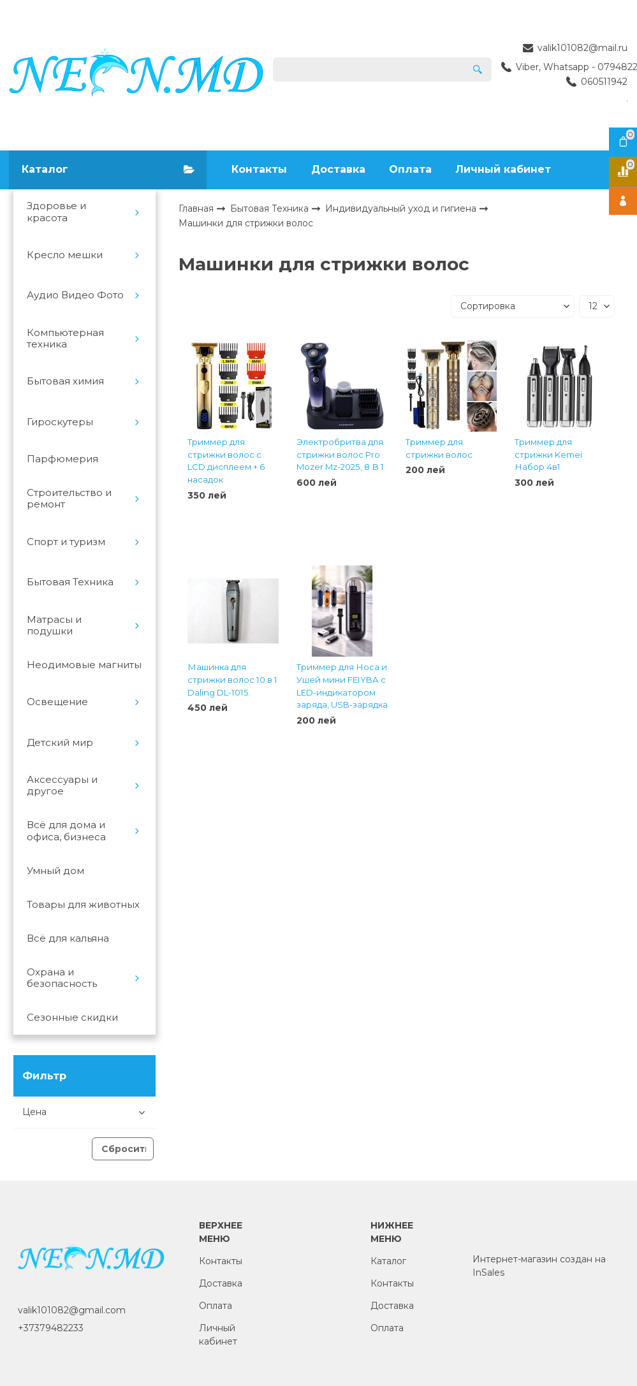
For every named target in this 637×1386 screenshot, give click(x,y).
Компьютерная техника (65, 338)
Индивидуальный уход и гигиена (402, 208)
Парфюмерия (62, 459)
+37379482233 (51, 1328)
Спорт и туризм (66, 542)
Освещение (57, 702)
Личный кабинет (503, 169)
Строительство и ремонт (69, 498)
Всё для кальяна (68, 938)
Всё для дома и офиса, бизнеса (66, 830)
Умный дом (55, 871)
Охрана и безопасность (62, 978)
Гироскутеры (60, 422)
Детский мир (60, 742)
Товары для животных (83, 904)
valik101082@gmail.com (72, 1310)
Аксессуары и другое (62, 785)
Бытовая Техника (70, 582)
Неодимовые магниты (84, 665)
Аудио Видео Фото (75, 295)
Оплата (410, 169)
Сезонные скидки (72, 1017)
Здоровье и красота (56, 211)
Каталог (388, 1261)
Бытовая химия (65, 381)
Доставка (338, 169)
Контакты (259, 169)
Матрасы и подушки (54, 625)
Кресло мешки (65, 255)
